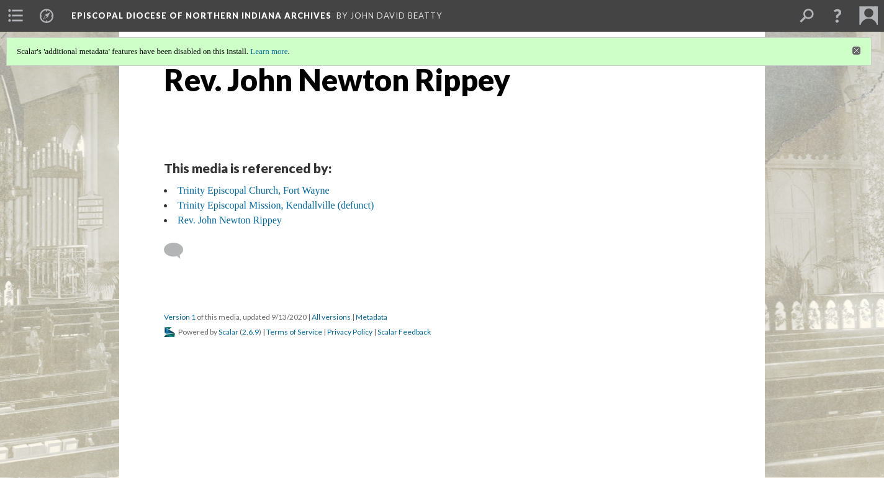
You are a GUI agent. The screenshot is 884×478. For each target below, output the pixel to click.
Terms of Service (294, 331)
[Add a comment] (179, 251)
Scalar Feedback (404, 331)
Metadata (371, 317)
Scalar (228, 331)
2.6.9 (250, 331)
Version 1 (180, 317)
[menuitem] (15, 15)
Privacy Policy (349, 331)
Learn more (268, 51)
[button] (837, 15)
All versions (331, 317)
